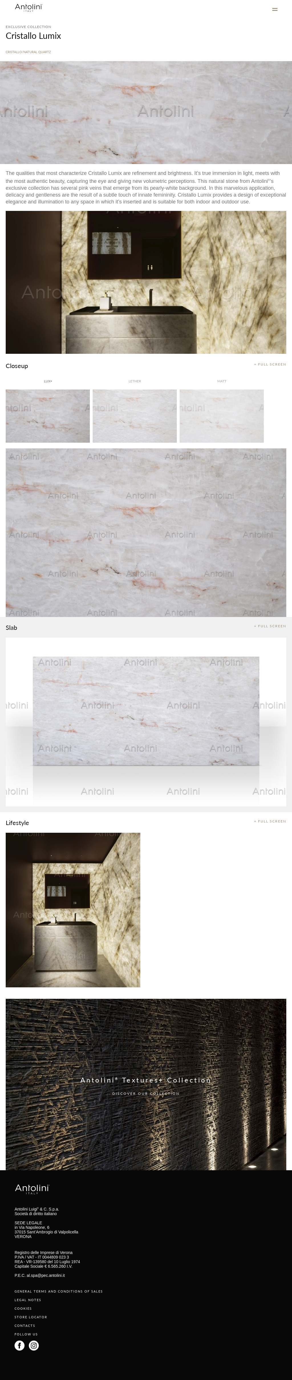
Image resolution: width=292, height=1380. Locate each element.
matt (221, 381)
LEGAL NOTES (28, 1300)
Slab (11, 627)
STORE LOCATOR (31, 1317)
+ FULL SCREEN (270, 364)
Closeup (17, 365)
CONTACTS (25, 1325)
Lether (135, 381)
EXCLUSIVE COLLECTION (28, 26)
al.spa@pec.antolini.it (46, 1275)
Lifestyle (17, 822)
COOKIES (23, 1308)
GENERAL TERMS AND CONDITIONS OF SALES (59, 1291)
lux (48, 381)
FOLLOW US (26, 1334)
